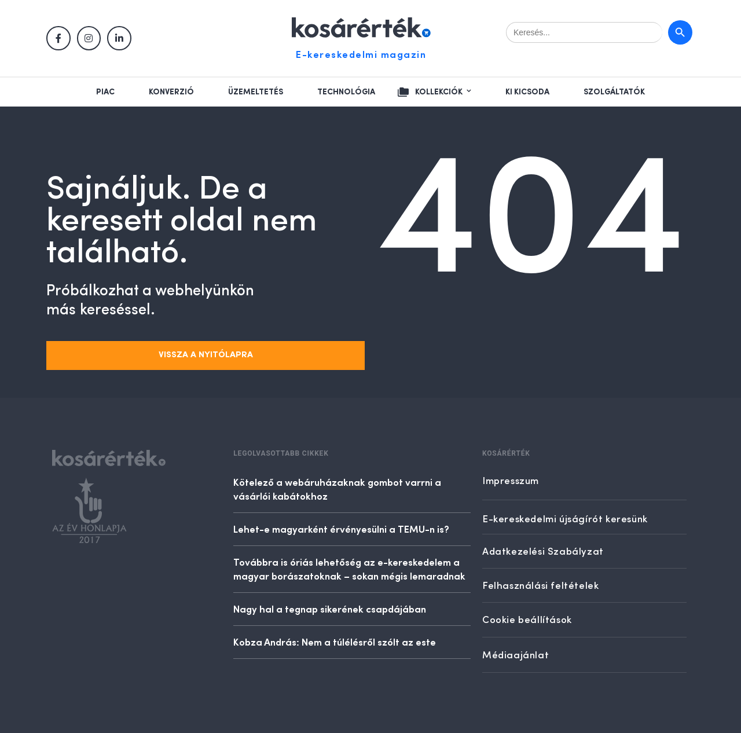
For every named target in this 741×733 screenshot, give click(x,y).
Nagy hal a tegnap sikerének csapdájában (329, 608)
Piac (105, 92)
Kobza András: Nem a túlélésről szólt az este (334, 641)
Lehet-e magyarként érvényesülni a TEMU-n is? (341, 529)
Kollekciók (439, 92)
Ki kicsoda (527, 92)
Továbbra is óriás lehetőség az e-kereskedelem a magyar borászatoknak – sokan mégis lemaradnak (349, 568)
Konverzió (171, 92)
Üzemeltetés (255, 92)
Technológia (346, 92)
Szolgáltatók (614, 92)
